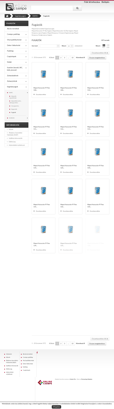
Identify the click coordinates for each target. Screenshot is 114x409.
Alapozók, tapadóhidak (12, 97)
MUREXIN (11, 118)
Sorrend (35, 46)
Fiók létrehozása (92, 2)
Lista (108, 46)
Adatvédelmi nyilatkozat (16, 145)
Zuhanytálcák (12, 81)
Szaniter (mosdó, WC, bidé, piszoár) (15, 68)
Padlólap (10, 51)
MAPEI (11, 92)
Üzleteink (9, 354)
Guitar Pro (73, 379)
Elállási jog (11, 142)
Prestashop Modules (86, 379)
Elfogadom (56, 407)
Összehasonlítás (41, 94)
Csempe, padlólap (13, 34)
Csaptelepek (11, 56)
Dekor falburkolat (13, 45)
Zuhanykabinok (12, 76)
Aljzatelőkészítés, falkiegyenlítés (15, 101)
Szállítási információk (15, 138)
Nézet (64, 46)
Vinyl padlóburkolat (14, 40)
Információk (12, 125)
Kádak (9, 62)
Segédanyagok (12, 87)
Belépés (105, 2)
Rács (103, 46)
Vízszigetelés (15, 106)
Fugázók (13, 112)
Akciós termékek (13, 29)
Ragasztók (14, 109)
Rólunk (10, 129)
